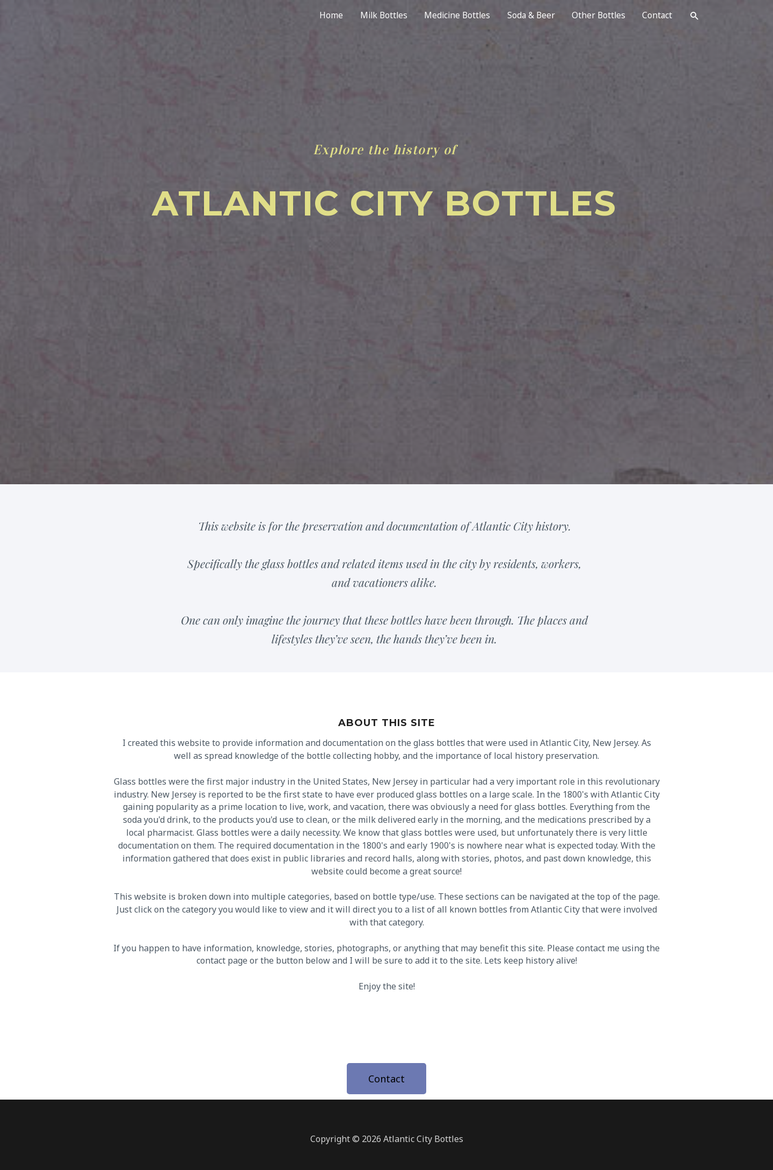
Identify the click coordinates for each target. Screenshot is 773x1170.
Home (322, 17)
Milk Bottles (375, 17)
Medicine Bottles (452, 17)
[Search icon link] (694, 17)
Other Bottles (596, 17)
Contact (656, 17)
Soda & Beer (527, 17)
